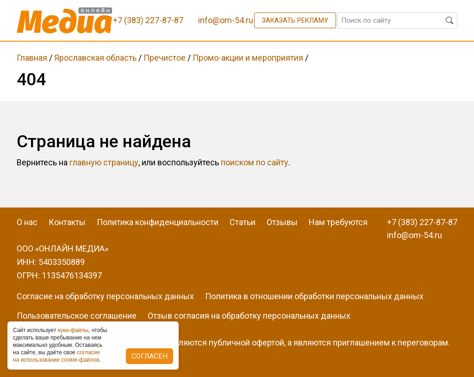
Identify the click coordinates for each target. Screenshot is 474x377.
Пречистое (164, 58)
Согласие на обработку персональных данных (105, 296)
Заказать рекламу (295, 20)
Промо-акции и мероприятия (248, 58)
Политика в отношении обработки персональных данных (314, 296)
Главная (32, 58)
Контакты (67, 222)
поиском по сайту (254, 162)
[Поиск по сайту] (397, 20)
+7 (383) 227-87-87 (422, 222)
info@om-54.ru (414, 235)
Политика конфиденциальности (157, 222)
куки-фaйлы (73, 330)
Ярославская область (95, 58)
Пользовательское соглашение (77, 315)
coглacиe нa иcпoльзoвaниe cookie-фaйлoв (56, 356)
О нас (27, 222)
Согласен (149, 356)
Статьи (243, 222)
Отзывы (282, 222)
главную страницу (103, 162)
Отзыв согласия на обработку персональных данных (249, 315)
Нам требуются (338, 222)
